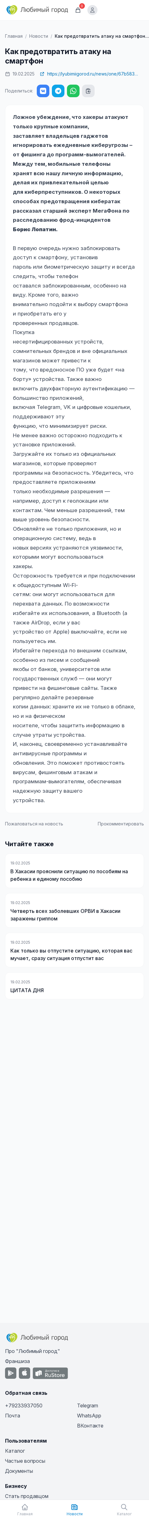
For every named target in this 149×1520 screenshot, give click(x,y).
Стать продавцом (26, 1496)
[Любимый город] (37, 10)
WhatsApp (89, 1415)
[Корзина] (78, 10)
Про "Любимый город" (32, 1351)
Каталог (15, 1451)
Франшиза (17, 1361)
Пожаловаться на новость (34, 823)
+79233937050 (23, 1405)
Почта (12, 1415)
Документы (19, 1471)
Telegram (87, 1405)
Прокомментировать (121, 823)
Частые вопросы (25, 1461)
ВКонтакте (90, 1425)
